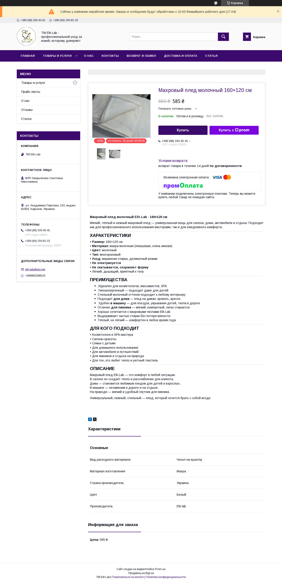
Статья (211, 55)
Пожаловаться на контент (128, 577)
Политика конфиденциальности (166, 577)
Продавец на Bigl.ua (141, 573)
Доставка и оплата (180, 55)
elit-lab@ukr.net (35, 269)
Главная (28, 55)
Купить (183, 130)
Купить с (234, 130)
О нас (89, 55)
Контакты (110, 55)
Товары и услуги (57, 55)
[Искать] (223, 37)
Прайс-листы (30, 92)
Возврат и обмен (141, 55)
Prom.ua (160, 569)
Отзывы (27, 110)
